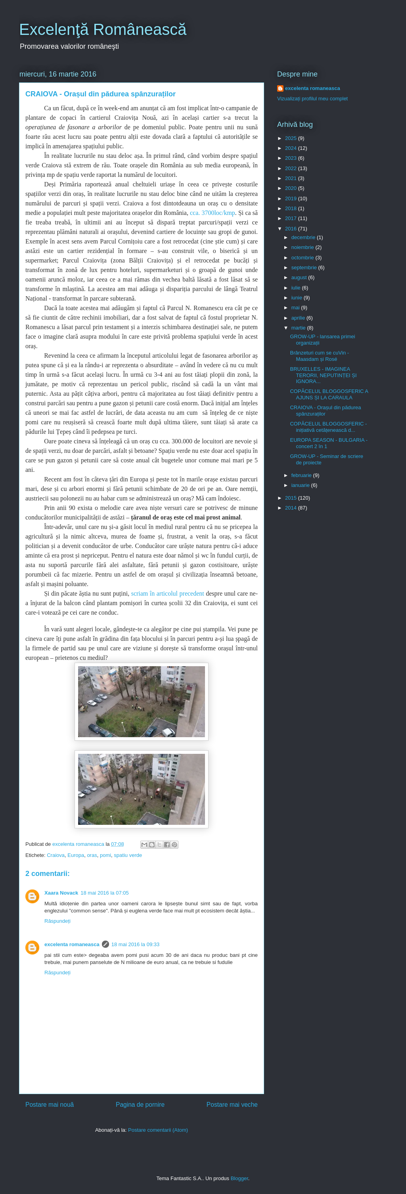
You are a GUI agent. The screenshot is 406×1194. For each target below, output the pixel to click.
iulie (296, 288)
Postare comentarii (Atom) (158, 1130)
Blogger (239, 1178)
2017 (291, 218)
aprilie (298, 318)
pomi (105, 855)
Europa (75, 855)
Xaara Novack (61, 893)
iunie (297, 298)
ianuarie (301, 485)
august (299, 277)
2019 (291, 198)
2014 (291, 508)
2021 (291, 178)
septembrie (304, 267)
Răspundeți (57, 921)
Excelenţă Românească (102, 29)
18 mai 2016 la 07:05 (104, 893)
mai (296, 307)
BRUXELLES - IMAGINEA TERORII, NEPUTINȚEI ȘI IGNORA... (323, 375)
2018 (291, 208)
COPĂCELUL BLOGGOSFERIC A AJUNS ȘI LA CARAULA (329, 394)
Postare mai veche (232, 1104)
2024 (291, 148)
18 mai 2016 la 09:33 (135, 944)
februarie (302, 475)
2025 (291, 138)
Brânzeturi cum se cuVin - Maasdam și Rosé (319, 356)
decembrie (304, 237)
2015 (291, 498)
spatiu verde (128, 855)
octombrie (303, 258)
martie (299, 328)
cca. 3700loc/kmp (211, 212)
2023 (291, 158)
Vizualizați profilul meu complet (312, 99)
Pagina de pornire (140, 1104)
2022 (291, 168)
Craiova (56, 855)
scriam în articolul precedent (167, 593)
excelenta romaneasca (72, 944)
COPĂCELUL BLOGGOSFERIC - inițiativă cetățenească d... (328, 427)
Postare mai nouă (49, 1104)
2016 (291, 229)
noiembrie (303, 247)
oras (92, 855)
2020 (291, 188)
